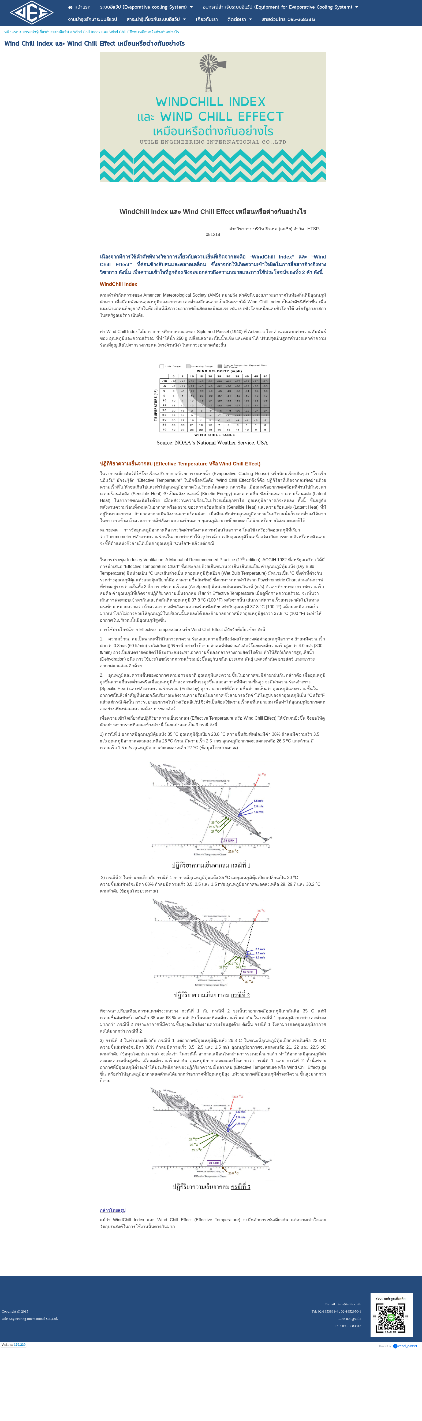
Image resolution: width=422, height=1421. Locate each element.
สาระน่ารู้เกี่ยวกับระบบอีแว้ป (46, 32)
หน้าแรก (11, 32)
